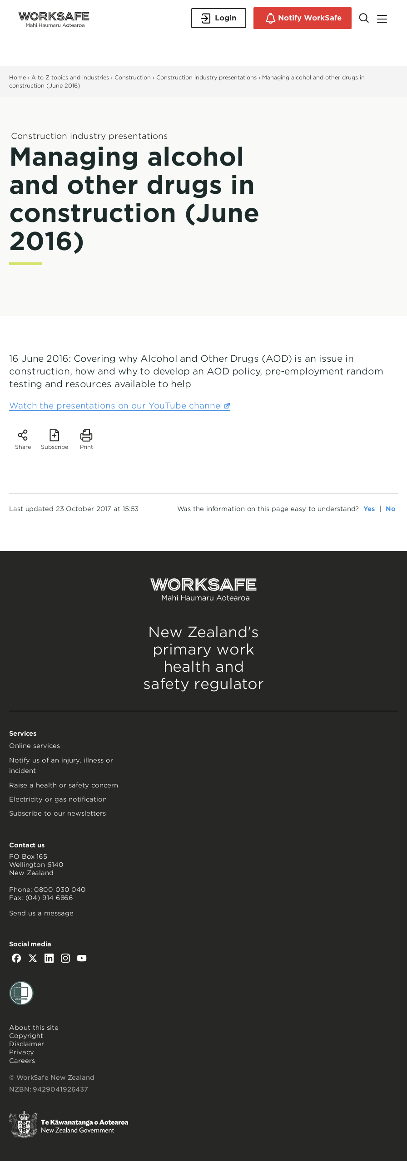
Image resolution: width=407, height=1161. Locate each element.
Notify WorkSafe (302, 18)
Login (218, 18)
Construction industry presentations (206, 77)
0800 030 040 (60, 889)
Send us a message (41, 913)
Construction (132, 77)
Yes (369, 508)
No (391, 508)
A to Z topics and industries (70, 77)
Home (17, 77)
